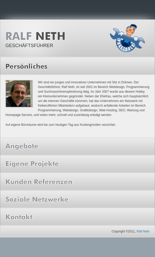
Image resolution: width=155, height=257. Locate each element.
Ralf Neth (36, 36)
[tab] (77, 66)
